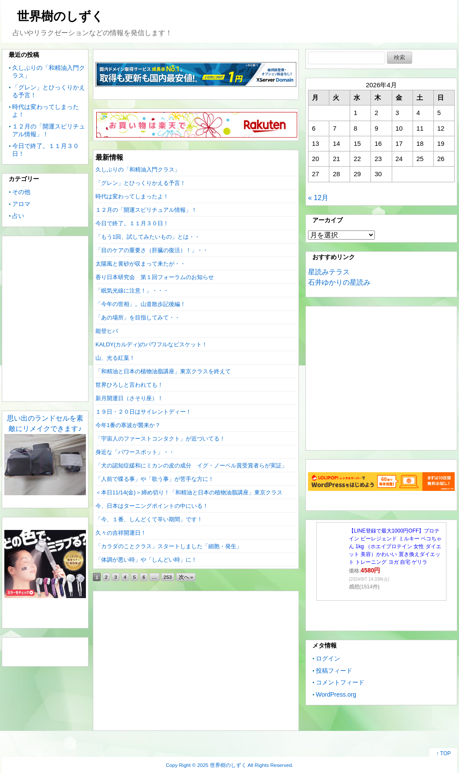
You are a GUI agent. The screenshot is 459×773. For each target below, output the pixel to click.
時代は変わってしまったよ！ (132, 196)
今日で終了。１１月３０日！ (132, 223)
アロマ (21, 204)
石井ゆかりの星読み (339, 282)
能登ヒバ (106, 331)
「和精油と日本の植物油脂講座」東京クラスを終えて (163, 371)
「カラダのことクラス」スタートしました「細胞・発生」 (168, 546)
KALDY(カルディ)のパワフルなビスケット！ (151, 344)
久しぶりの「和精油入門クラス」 (137, 169)
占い (18, 215)
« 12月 (318, 197)
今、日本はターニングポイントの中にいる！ (151, 506)
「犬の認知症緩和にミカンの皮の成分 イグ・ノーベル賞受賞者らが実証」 (191, 465)
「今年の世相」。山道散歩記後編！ (140, 304)
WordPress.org (336, 694)
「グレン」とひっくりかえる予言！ (140, 183)
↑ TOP (443, 753)
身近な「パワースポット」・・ (134, 452)
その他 (21, 191)
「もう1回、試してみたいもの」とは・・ (147, 237)
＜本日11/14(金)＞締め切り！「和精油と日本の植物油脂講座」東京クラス (188, 492)
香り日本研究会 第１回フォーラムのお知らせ (154, 277)
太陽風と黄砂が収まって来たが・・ (140, 263)
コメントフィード (340, 682)
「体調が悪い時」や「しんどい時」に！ (146, 559)
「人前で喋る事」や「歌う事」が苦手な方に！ (154, 479)
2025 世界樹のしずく (221, 765)
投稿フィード (334, 670)
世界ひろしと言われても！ (129, 385)
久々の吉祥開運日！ (120, 533)
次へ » (186, 577)
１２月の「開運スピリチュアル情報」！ (146, 210)
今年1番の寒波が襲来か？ (128, 425)
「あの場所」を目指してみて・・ (137, 317)
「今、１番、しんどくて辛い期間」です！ (149, 519)
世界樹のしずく (60, 16)
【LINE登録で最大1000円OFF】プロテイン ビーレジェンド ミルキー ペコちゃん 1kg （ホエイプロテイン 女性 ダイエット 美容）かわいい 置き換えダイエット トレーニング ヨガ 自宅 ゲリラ (395, 546)
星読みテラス (329, 272)
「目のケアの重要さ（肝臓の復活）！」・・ (151, 250)
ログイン (328, 658)
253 (168, 577)
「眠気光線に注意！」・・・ (132, 290)
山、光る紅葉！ (115, 358)
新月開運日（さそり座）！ (129, 398)
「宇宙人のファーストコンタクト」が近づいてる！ (160, 438)
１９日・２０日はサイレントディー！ (143, 411)
